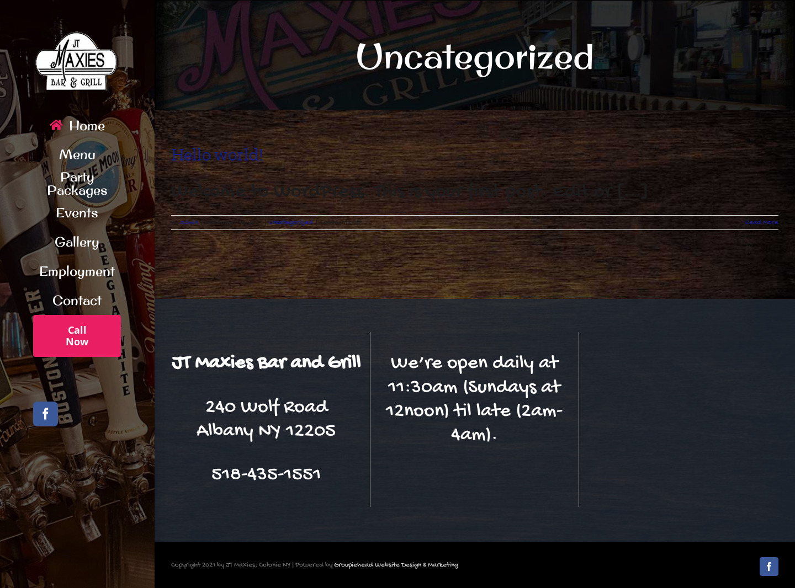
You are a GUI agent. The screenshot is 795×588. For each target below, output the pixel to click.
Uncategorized (291, 222)
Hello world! (217, 154)
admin (189, 222)
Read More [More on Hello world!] (761, 222)
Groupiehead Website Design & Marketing (396, 565)
